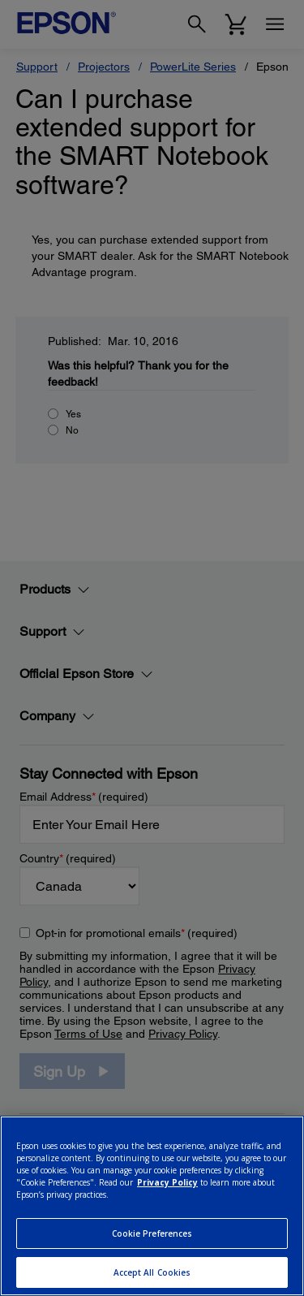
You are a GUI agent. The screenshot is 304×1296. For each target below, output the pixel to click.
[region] (152, 1206)
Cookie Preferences (152, 1233)
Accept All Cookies (152, 1272)
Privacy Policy (167, 1182)
